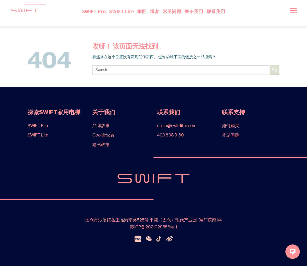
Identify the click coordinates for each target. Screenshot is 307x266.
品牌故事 (101, 126)
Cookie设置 (103, 135)
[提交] (274, 69)
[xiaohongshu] (138, 239)
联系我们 (216, 11)
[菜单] (293, 10)
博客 (154, 11)
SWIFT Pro (94, 11)
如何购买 (230, 126)
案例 (142, 11)
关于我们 (193, 11)
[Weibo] (169, 239)
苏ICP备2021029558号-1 (153, 227)
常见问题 (172, 11)
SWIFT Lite (121, 11)
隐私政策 (101, 144)
